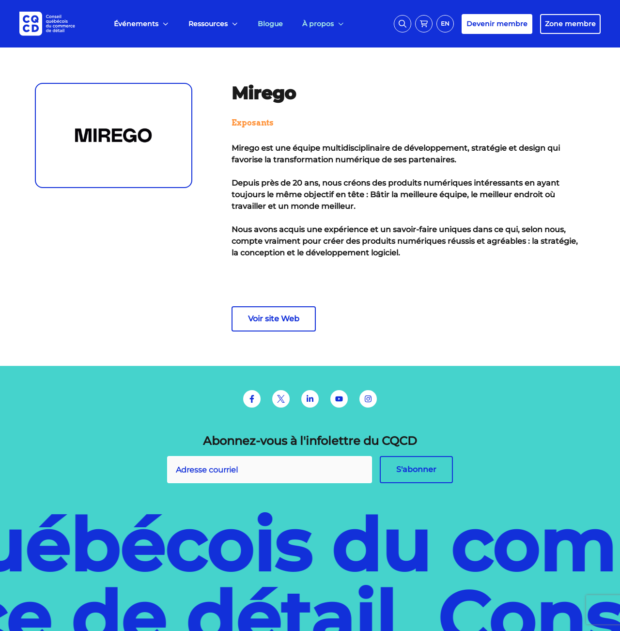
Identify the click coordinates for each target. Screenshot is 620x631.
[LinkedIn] (310, 399)
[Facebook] (252, 399)
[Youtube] (339, 399)
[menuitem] (141, 24)
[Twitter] (281, 399)
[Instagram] (368, 399)
